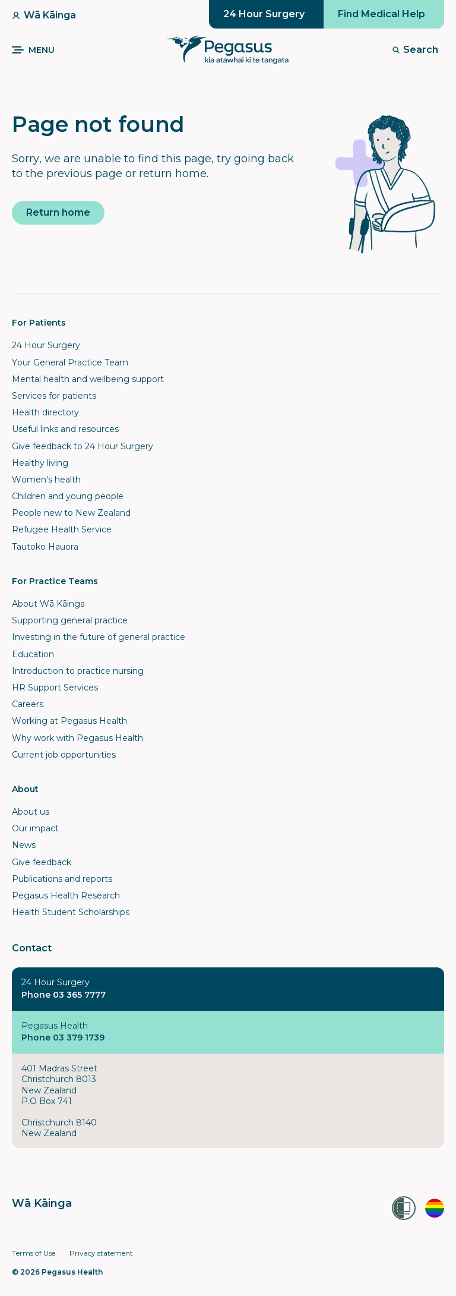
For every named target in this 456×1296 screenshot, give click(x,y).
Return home (58, 212)
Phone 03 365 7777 (63, 994)
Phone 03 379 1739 (62, 1037)
